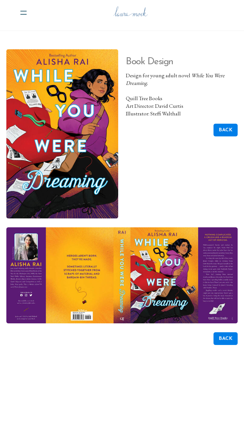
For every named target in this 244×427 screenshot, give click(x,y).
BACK (226, 130)
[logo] (130, 12)
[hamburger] (23, 13)
